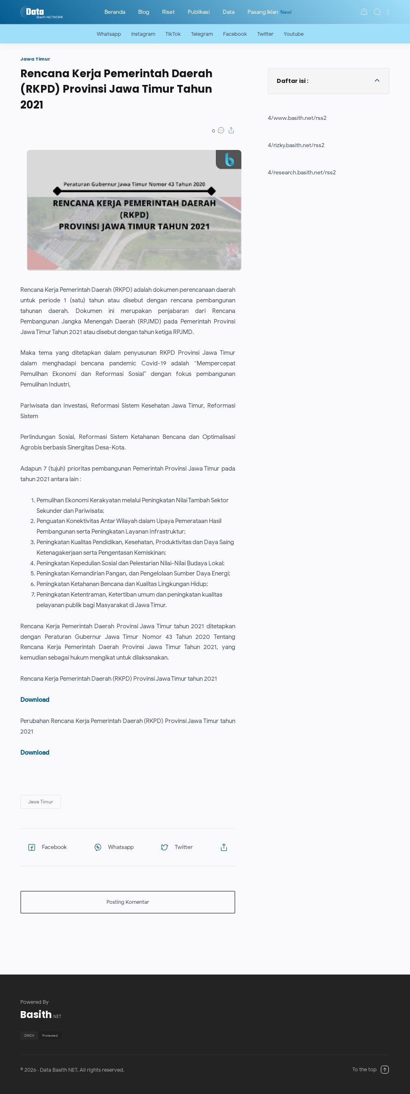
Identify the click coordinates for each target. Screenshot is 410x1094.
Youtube (294, 33)
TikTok (173, 33)
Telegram (202, 33)
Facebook (235, 33)
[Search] (377, 12)
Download (34, 699)
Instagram (143, 33)
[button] (364, 12)
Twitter (265, 33)
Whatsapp (109, 33)
